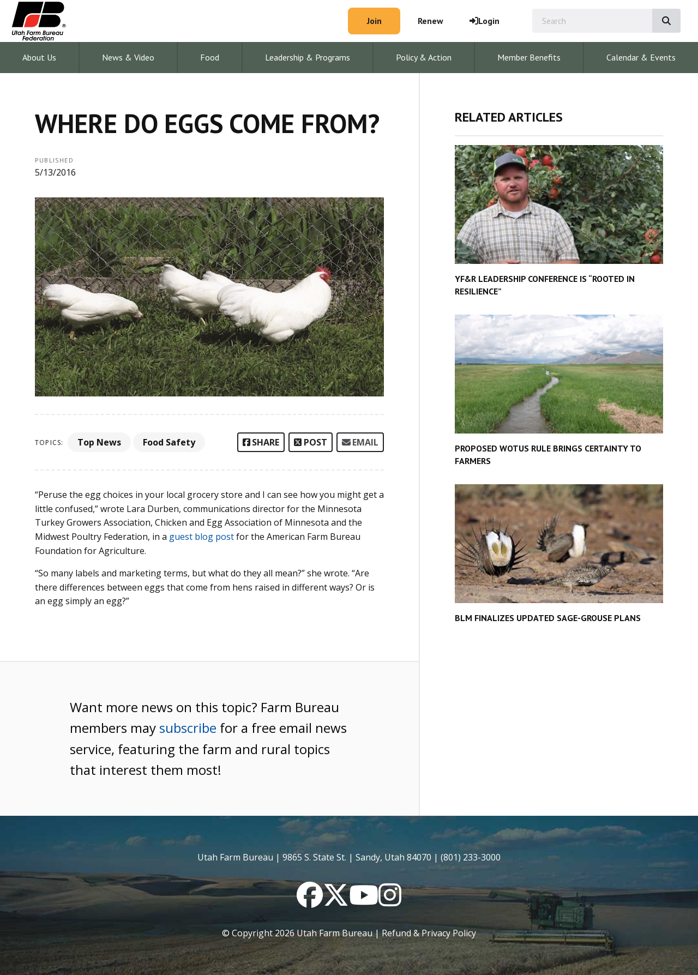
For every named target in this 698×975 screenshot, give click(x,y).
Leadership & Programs (307, 57)
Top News (99, 442)
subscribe (187, 728)
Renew (430, 20)
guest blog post (201, 537)
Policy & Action (424, 57)
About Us (39, 57)
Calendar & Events (641, 57)
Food (209, 57)
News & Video (128, 57)
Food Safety (169, 442)
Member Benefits (529, 57)
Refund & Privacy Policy (429, 933)
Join (374, 20)
